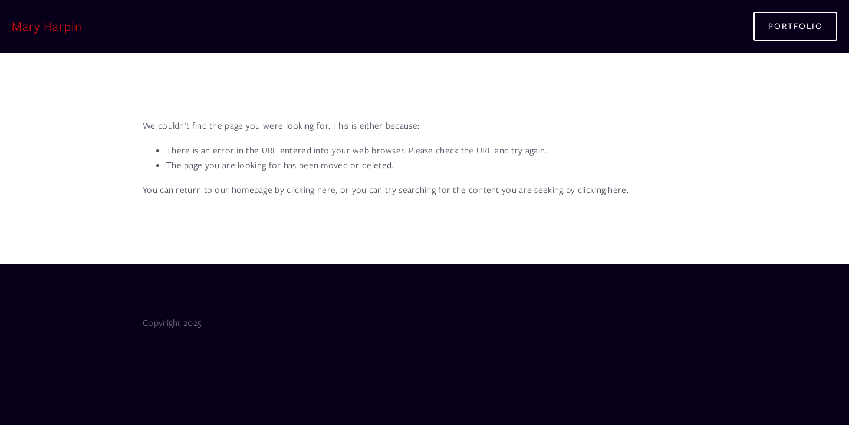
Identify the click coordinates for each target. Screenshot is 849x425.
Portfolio (795, 26)
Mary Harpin (47, 26)
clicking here (311, 190)
